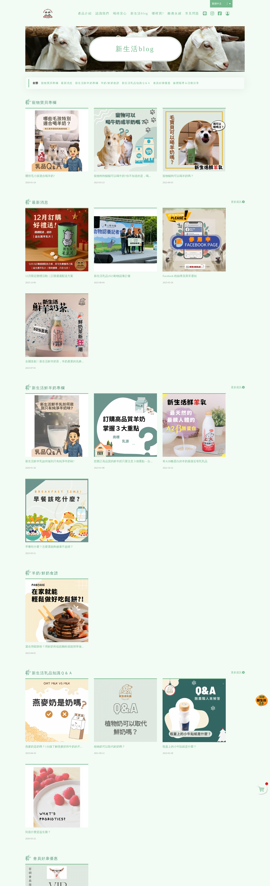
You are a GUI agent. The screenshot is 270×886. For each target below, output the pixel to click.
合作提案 (204, 809)
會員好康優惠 (161, 83)
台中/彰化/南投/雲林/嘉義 (180, 781)
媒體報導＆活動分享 (186, 83)
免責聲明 (225, 872)
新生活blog (139, 14)
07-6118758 (67, 859)
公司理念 (78, 768)
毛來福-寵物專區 (51, 782)
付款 (201, 795)
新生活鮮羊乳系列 (52, 809)
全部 (35, 83)
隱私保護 (214, 872)
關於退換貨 (205, 802)
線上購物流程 (207, 775)
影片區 (108, 768)
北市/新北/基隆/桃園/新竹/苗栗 (180, 770)
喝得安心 (120, 14)
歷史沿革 (78, 775)
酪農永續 (175, 14)
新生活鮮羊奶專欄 (86, 83)
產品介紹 (85, 14)
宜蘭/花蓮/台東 (176, 797)
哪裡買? (158, 14)
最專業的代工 (113, 789)
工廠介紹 (78, 782)
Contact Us (208, 859)
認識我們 (102, 14)
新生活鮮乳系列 (50, 816)
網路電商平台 (175, 803)
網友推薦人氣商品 (52, 789)
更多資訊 (238, 193)
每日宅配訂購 (49, 795)
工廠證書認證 (113, 775)
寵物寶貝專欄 (49, 83)
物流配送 (204, 782)
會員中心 (227, 14)
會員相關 (204, 768)
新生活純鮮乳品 (48, 14)
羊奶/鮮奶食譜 (110, 83)
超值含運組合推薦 (52, 802)
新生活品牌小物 (50, 822)
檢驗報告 (110, 782)
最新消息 (67, 83)
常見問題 (192, 14)
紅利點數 (204, 789)
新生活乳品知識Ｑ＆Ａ (136, 83)
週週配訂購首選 (50, 775)
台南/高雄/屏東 (176, 790)
